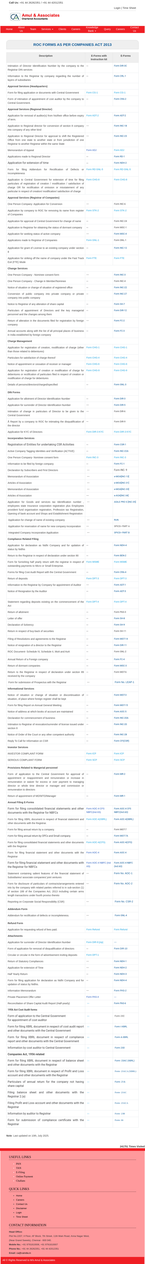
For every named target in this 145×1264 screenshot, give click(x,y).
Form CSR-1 (120, 444)
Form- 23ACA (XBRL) (125, 1071)
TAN (18, 1168)
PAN (18, 1163)
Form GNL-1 (93, 240)
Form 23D (120, 1047)
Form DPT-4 (92, 601)
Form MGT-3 (120, 695)
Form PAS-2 (120, 990)
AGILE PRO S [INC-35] (125, 502)
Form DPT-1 (92, 955)
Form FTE (91, 258)
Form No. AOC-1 (123, 873)
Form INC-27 (120, 293)
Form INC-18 (120, 125)
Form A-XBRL (121, 1037)
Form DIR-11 (120, 645)
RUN (116, 520)
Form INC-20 (120, 724)
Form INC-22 (120, 287)
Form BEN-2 (120, 555)
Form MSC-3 (120, 665)
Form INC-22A (121, 451)
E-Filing (20, 1172)
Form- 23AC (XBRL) (124, 1060)
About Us (21, 29)
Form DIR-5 (119, 405)
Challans (20, 1180)
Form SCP (91, 760)
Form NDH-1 (120, 961)
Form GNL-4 (121, 915)
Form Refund (93, 929)
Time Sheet (129, 7)
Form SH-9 (119, 624)
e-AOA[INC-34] (121, 495)
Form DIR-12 (120, 310)
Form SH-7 (119, 304)
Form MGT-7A (121, 835)
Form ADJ (91, 150)
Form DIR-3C (120, 65)
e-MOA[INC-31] (121, 482)
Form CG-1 (92, 92)
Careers (75, 29)
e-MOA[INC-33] (121, 489)
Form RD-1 (119, 156)
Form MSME (92, 562)
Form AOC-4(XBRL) (96, 819)
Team (33, 29)
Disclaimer (21, 1208)
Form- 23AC (120, 1092)
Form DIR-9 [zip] (94, 942)
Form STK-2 (92, 210)
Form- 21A (120, 1081)
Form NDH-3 (120, 974)
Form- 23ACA (121, 1103)
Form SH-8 (119, 618)
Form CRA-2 (120, 99)
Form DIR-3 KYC (95, 431)
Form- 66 (119, 1120)
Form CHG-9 (93, 370)
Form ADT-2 (92, 115)
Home (9, 29)
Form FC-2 (119, 320)
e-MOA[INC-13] (121, 476)
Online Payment (24, 1176)
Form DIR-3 (119, 398)
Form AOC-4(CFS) (95, 842)
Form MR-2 (119, 774)
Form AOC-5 (120, 711)
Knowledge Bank (92, 29)
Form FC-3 (119, 331)
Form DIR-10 (120, 948)
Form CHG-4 (92, 357)
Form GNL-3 (120, 384)
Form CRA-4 (120, 572)
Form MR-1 (119, 796)
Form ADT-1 (120, 584)
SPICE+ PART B (122, 532)
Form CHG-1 (92, 347)
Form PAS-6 (120, 1003)
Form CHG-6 (92, 364)
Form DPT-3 (92, 578)
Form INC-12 (120, 248)
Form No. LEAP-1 (124, 682)
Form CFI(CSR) (121, 740)
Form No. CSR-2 (123, 901)
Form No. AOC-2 (123, 883)
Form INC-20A (121, 718)
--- (115, 942)
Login (117, 7)
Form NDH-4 (120, 545)
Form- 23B (120, 1113)
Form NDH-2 (120, 162)
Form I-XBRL (121, 1026)
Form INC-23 (120, 136)
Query (107, 29)
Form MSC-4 (120, 233)
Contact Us (134, 29)
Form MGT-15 (121, 705)
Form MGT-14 (121, 638)
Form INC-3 (120, 274)
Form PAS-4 (92, 997)
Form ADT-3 (120, 591)
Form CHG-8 (92, 179)
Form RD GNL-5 (94, 169)
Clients (62, 29)
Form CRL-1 (120, 76)
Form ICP (91, 753)
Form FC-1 (119, 463)
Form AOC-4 (92, 852)
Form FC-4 (119, 659)
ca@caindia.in (24, 1253)
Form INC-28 (120, 734)
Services (47, 29)
